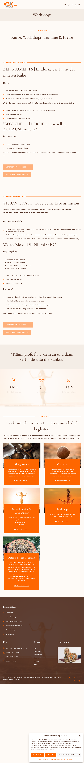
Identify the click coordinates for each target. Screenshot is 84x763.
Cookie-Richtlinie (44, 759)
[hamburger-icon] (15, 5)
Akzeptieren (37, 755)
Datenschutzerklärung (58, 759)
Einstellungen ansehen (69, 755)
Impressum (69, 759)
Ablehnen (51, 755)
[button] (80, 736)
